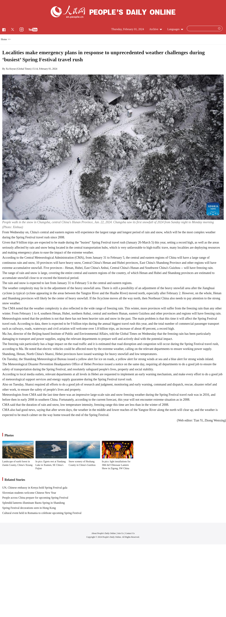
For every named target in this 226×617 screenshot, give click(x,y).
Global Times (24, 68)
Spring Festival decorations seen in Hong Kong (29, 507)
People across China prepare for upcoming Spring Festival (35, 497)
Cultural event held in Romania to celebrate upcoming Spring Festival (41, 512)
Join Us (120, 533)
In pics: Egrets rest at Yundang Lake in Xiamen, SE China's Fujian (50, 465)
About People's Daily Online (103, 533)
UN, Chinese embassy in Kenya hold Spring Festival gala (34, 487)
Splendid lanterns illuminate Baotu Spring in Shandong (33, 502)
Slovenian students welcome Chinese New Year (29, 492)
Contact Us (130, 533)
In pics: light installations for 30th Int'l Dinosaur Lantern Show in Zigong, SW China (116, 465)
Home (4, 39)
